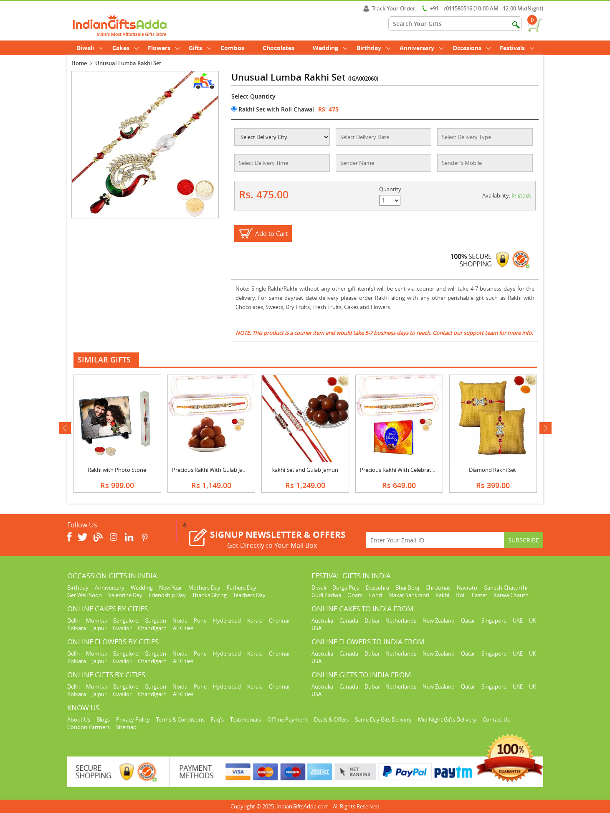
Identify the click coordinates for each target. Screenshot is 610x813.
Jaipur (99, 628)
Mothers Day (204, 587)
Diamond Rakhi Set (492, 470)
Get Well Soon (84, 595)
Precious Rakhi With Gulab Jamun (213, 470)
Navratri (467, 587)
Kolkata (76, 628)
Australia (322, 620)
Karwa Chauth (511, 595)
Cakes (125, 48)
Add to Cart (271, 233)
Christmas (438, 587)
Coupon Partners (88, 727)
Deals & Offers (331, 719)
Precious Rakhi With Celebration (399, 470)
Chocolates (278, 48)
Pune (200, 620)
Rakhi (442, 595)
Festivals (517, 48)
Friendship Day (167, 595)
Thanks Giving (209, 595)
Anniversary (421, 48)
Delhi (73, 620)
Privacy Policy (133, 719)
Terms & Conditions (180, 719)
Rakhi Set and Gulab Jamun (304, 470)
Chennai (279, 620)
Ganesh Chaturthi (505, 587)
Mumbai (96, 620)
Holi (461, 595)
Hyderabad (227, 620)
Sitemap (126, 727)
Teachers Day (249, 595)
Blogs (103, 719)
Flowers (164, 48)
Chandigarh (152, 628)
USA (316, 628)
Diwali (89, 48)
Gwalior (122, 628)
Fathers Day (241, 587)
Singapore (493, 620)
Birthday (373, 48)
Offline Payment (287, 719)
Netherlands (400, 620)
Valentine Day (125, 595)
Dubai (371, 620)
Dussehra (377, 587)
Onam (355, 595)
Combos (232, 48)
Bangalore (125, 620)
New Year (170, 587)
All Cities (183, 628)
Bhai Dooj (407, 587)
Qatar (468, 620)
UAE (518, 620)
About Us (78, 719)
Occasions (472, 48)
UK (532, 620)
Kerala (255, 620)
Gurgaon (155, 620)
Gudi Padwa (326, 595)
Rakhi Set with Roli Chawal (272, 109)
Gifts (200, 48)
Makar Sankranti (408, 595)
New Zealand (439, 620)
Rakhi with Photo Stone (117, 470)
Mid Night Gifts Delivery (447, 719)
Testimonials (245, 719)
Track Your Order (389, 8)
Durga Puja (345, 587)
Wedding (330, 48)
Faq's (217, 719)
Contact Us (496, 719)
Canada (348, 620)
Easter (479, 595)
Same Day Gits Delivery (383, 719)
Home (79, 63)
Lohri (375, 595)
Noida (179, 620)
